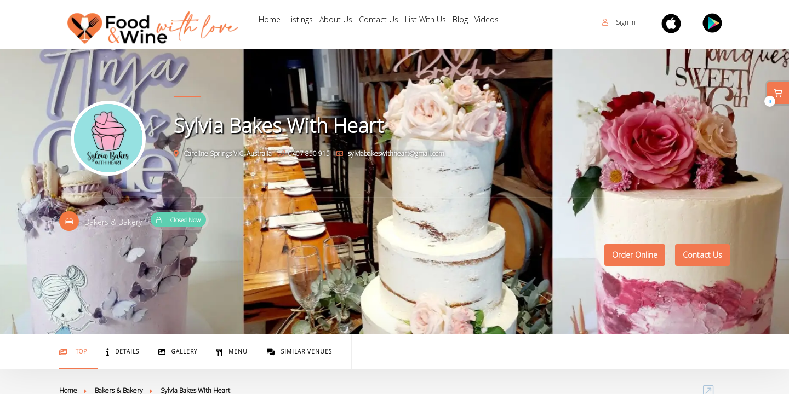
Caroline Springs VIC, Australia (223, 153)
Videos (508, 22)
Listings (305, 22)
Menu (232, 351)
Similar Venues (299, 351)
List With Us (440, 22)
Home (271, 22)
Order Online (635, 255)
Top (73, 351)
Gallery (177, 351)
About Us (344, 22)
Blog (478, 22)
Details (122, 351)
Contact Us (390, 22)
